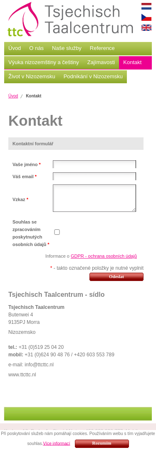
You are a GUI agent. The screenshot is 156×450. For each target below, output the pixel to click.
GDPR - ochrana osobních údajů (104, 256)
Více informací (56, 443)
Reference (102, 48)
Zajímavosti (101, 62)
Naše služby (67, 48)
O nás (36, 48)
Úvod (14, 48)
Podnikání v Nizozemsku (93, 76)
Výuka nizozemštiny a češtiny (43, 62)
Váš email (24, 176)
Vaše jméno (26, 164)
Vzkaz (20, 199)
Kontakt (132, 62)
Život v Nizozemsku (31, 76)
